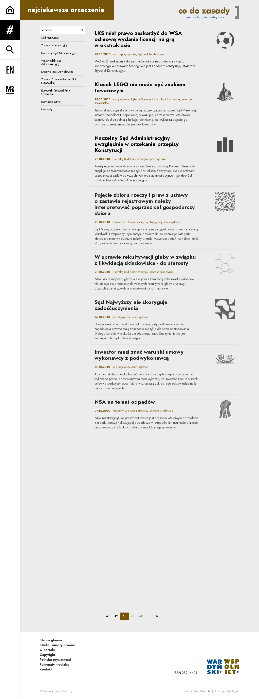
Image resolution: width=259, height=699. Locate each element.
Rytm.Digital (233, 691)
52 (142, 616)
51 (134, 616)
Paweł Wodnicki (201, 691)
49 (117, 616)
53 (157, 616)
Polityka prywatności (55, 659)
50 (126, 616)
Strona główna (51, 640)
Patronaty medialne (55, 664)
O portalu (47, 650)
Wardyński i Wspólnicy (60, 691)
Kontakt (46, 669)
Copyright (47, 654)
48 (109, 616)
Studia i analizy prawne (57, 645)
